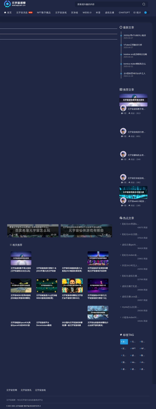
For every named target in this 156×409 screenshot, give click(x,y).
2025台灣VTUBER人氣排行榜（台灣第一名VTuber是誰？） (135, 35)
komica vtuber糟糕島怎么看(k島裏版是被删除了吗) (135, 64)
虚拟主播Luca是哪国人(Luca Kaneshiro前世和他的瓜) (129, 296)
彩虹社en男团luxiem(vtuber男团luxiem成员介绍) (129, 224)
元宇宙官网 (11, 390)
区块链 (74, 12)
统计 (137, 12)
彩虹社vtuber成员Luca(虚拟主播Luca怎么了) (129, 255)
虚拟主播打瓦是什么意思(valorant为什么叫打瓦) (129, 286)
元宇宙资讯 (26, 390)
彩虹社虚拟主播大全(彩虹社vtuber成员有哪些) (129, 276)
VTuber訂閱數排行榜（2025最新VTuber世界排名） (135, 45)
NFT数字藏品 (44, 12)
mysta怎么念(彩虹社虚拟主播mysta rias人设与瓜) (129, 307)
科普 (98, 12)
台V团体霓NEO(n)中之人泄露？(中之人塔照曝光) (135, 73)
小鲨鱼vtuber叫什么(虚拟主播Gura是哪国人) (129, 317)
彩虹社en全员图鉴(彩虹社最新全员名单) (129, 234)
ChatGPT (124, 12)
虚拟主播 (109, 12)
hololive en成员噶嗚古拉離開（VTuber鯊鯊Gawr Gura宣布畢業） (135, 54)
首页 (8, 12)
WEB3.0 (87, 12)
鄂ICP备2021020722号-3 (32, 406)
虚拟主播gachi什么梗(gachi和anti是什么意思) (129, 244)
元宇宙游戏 (61, 12)
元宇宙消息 (22, 12)
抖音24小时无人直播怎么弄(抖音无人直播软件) (129, 265)
